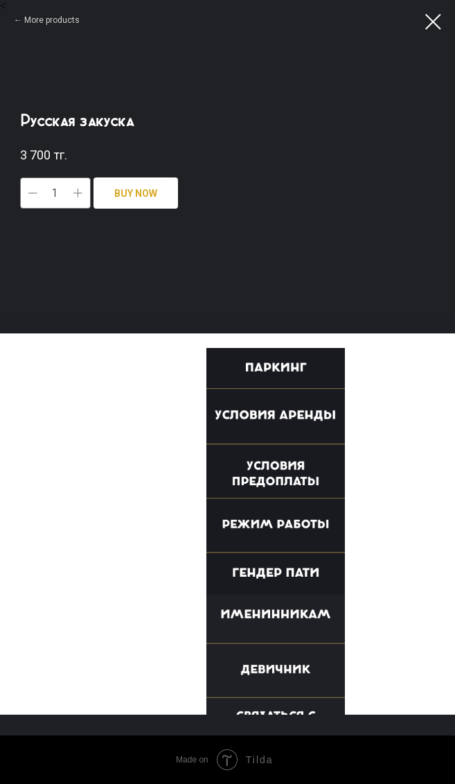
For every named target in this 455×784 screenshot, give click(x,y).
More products (52, 20)
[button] (282, 374)
